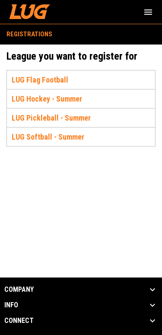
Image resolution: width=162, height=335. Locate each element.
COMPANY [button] (19, 289)
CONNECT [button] (19, 320)
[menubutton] (148, 12)
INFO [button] (11, 305)
